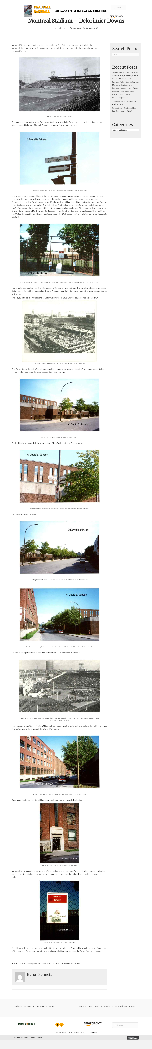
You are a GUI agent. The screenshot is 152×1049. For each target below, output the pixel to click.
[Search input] (118, 7)
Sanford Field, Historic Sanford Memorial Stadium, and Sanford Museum (125, 85)
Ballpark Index (92, 1032)
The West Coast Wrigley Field (125, 101)
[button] (57, 1025)
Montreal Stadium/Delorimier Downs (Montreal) (59, 963)
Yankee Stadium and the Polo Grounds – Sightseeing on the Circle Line (125, 75)
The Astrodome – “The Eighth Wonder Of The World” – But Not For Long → (108, 1007)
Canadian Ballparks (29, 963)
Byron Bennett (77, 28)
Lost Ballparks (60, 1032)
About (70, 1032)
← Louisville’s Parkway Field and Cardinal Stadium (33, 1006)
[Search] (125, 54)
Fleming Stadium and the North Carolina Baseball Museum (123, 95)
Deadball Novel (79, 1032)
